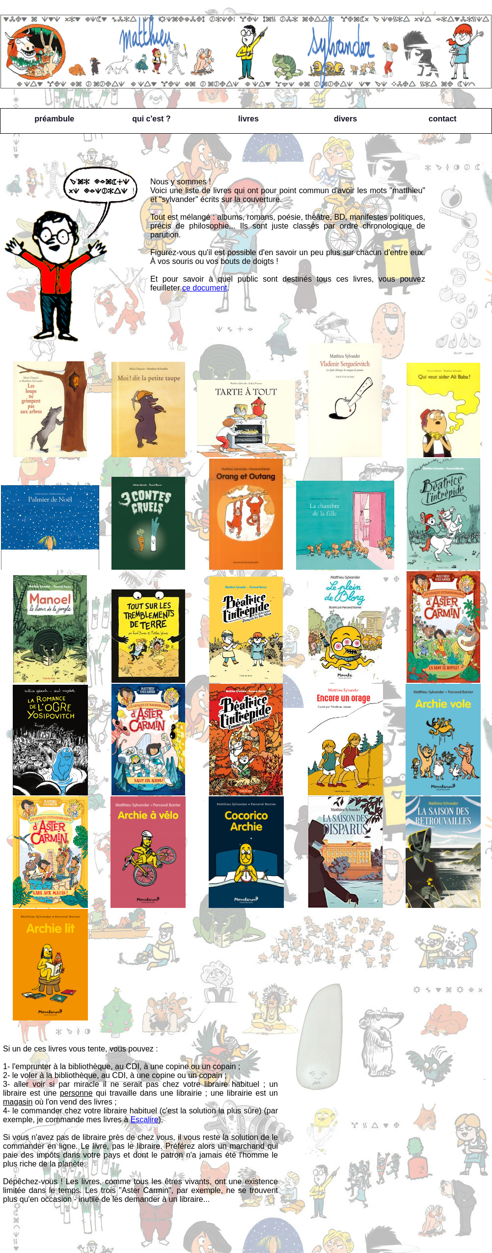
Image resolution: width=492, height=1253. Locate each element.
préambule (54, 119)
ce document (204, 288)
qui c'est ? (151, 119)
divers (345, 119)
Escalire (145, 1119)
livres (248, 119)
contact (443, 119)
